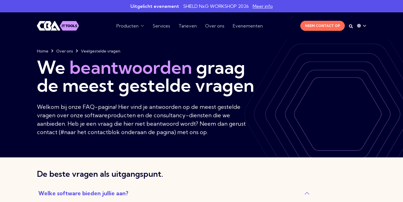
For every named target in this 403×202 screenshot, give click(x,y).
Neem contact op (322, 26)
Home (42, 51)
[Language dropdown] (361, 26)
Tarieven (188, 26)
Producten (127, 26)
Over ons (214, 26)
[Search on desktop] (351, 26)
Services (161, 26)
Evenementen (248, 26)
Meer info (263, 6)
